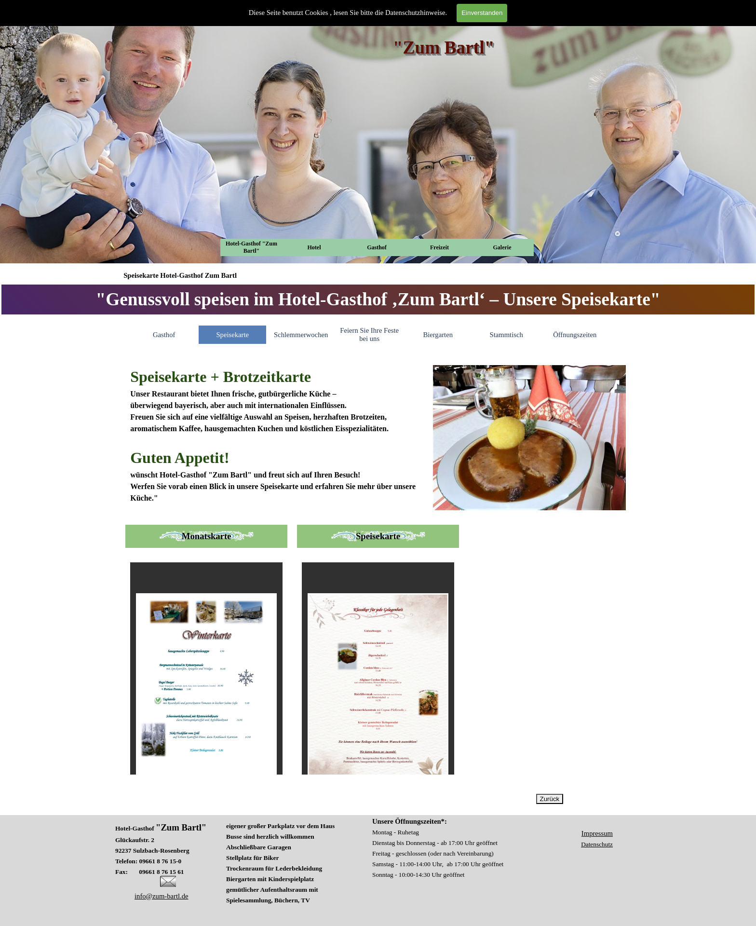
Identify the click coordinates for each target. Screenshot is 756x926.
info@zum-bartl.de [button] (162, 896)
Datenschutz (597, 844)
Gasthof (377, 247)
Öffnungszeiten (574, 335)
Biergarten (438, 335)
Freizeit (439, 247)
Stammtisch (506, 335)
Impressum (597, 833)
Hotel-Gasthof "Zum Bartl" (251, 247)
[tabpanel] (378, 299)
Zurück (550, 799)
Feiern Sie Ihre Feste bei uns (369, 334)
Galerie (502, 247)
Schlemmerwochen (301, 335)
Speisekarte (232, 335)
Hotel (314, 247)
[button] (168, 880)
